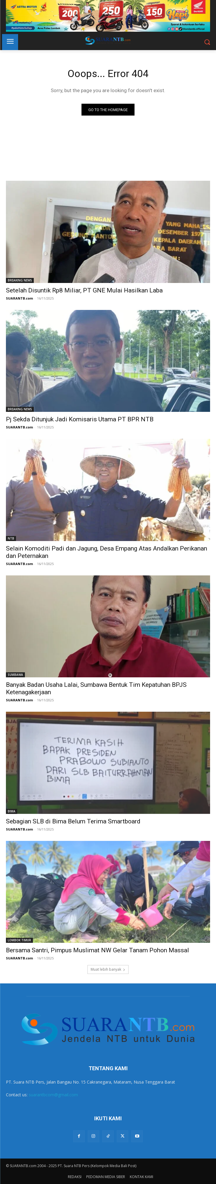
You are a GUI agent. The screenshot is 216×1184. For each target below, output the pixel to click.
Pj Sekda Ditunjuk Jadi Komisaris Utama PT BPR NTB (79, 419)
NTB (11, 538)
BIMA (11, 811)
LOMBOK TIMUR (19, 940)
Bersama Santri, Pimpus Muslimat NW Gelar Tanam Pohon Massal (97, 950)
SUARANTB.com (19, 298)
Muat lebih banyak (108, 969)
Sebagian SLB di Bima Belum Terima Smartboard (73, 821)
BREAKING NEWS (20, 280)
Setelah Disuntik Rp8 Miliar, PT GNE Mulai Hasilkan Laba (84, 290)
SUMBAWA (15, 675)
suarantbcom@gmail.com (53, 1094)
